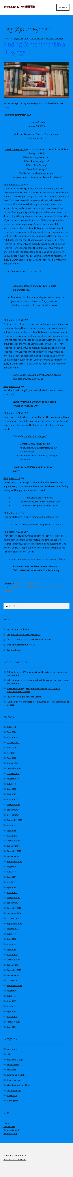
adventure (19, 583)
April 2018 (11, 830)
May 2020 (11, 752)
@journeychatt (16, 587)
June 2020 (11, 747)
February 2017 (13, 897)
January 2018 (13, 845)
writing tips (12, 1100)
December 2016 (14, 908)
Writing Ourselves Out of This (21, 644)
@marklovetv (30, 587)
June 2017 (11, 877)
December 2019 (14, 768)
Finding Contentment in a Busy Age (34, 48)
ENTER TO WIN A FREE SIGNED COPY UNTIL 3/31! (29, 639)
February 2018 (13, 840)
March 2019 (12, 799)
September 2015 (14, 985)
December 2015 (14, 970)
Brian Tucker (37, 38)
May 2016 (11, 944)
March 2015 (12, 1016)
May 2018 (11, 825)
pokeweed (11, 1069)
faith (40, 587)
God (46, 587)
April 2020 (11, 758)
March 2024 (12, 737)
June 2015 (11, 1001)
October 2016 (13, 918)
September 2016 (14, 923)
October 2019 (13, 773)
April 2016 (11, 949)
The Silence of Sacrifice (18, 1085)
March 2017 (12, 892)
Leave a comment (54, 38)
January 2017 (13, 902)
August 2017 (13, 866)
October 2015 (13, 980)
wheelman (12, 1095)
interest (53, 587)
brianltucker (13, 1064)
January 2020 (13, 763)
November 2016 (14, 913)
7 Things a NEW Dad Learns (28, 696)
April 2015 (11, 1011)
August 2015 (13, 990)
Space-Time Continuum (18, 629)
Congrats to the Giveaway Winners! (23, 634)
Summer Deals (14, 650)
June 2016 (11, 939)
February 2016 (13, 959)
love (60, 587)
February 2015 (13, 1021)
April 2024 (11, 732)
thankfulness (32, 583)
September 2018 (14, 820)
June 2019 (11, 789)
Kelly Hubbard (13, 680)
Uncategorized (14, 1090)
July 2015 (11, 996)
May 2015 (11, 1006)
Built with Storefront (15, 1159)
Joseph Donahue (15, 688)
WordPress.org (10, 1133)
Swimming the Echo (16, 1074)
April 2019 (11, 794)
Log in (6, 1123)
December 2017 (14, 851)
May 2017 (11, 882)
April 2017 (11, 887)
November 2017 (14, 856)
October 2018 (13, 814)
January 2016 (13, 964)
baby (9, 1054)
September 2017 (14, 861)
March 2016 (12, 954)
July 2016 (11, 933)
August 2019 (13, 778)
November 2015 (14, 975)
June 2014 (11, 1027)
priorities (8, 590)
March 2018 (12, 835)
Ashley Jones (13, 672)
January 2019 (13, 809)
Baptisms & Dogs (15, 1059)
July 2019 (11, 784)
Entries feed (9, 1126)
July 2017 (11, 871)
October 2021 (13, 742)
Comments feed (11, 1130)
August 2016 (13, 928)
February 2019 (13, 804)
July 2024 (11, 727)
